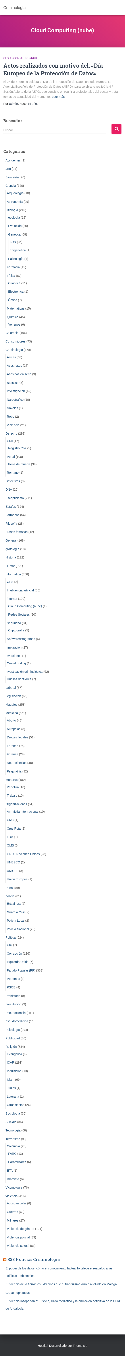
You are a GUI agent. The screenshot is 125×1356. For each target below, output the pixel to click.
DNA (9, 489)
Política (11, 937)
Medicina (12, 713)
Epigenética (18, 250)
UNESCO (13, 862)
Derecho (11, 433)
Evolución (15, 226)
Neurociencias (17, 763)
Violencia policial (18, 1237)
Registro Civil (17, 448)
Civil (10, 441)
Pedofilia (13, 787)
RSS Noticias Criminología (33, 1259)
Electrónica (15, 291)
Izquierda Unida (18, 962)
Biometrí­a (12, 177)
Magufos (11, 704)
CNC (10, 820)
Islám (10, 1079)
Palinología (15, 259)
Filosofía (11, 523)
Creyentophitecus (18, 1292)
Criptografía (16, 630)
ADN (13, 242)
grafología (12, 549)
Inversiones (13, 656)
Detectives (13, 481)
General (11, 540)
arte (8, 168)
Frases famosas (17, 532)
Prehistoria (13, 996)
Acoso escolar (16, 1203)
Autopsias (13, 729)
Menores (11, 779)
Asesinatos (14, 365)
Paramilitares (17, 1162)
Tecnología (13, 1130)
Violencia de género (20, 1229)
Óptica (12, 300)
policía (10, 896)
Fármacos (12, 515)
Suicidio (11, 1122)
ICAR (10, 1062)
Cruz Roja (14, 828)
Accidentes (13, 160)
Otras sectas (15, 1105)
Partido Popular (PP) (21, 970)
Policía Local (15, 920)
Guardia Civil (16, 912)
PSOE (11, 987)
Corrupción (14, 953)
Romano (13, 472)
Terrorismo (13, 1139)
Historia (11, 557)
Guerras (12, 1212)
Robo (10, 416)
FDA (10, 837)
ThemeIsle (80, 1345)
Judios (11, 1088)
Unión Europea (17, 879)
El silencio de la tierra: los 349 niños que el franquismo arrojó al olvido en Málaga (61, 1284)
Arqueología (15, 193)
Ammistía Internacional (22, 811)
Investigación (16, 391)
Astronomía (15, 201)
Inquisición (14, 1071)
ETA (10, 1170)
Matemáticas (15, 308)
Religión (11, 1046)
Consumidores (15, 341)
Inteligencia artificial (20, 590)
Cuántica (14, 283)
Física (11, 275)
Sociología (13, 1113)
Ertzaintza (14, 903)
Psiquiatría (14, 771)
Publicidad (13, 1038)
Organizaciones (16, 804)
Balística (13, 382)
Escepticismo (15, 498)
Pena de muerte (19, 464)
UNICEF (12, 871)
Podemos (13, 979)
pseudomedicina (17, 1021)
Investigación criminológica (24, 671)
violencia (11, 1196)
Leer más (58, 96)
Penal (11, 457)
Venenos (14, 324)
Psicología (13, 1030)
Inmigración (13, 647)
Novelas (12, 408)
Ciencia (11, 185)
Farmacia (13, 267)
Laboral (11, 687)
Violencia (13, 425)
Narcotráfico (15, 399)
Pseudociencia (16, 1013)
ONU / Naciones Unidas (23, 854)
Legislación (13, 696)
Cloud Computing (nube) (21, 58)
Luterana (13, 1096)
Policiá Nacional (18, 929)
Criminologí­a (14, 350)
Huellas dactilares (19, 679)
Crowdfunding (16, 663)
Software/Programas (21, 639)
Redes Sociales (19, 614)
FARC (12, 1153)
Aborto (11, 720)
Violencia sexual (18, 1245)
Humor (10, 566)
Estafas (11, 506)
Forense (12, 746)
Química (12, 317)
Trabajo (12, 795)
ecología (14, 217)
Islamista (13, 1179)
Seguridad (14, 623)
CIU (9, 945)
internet (12, 598)
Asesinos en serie (19, 374)
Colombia (12, 333)
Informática (13, 574)
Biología (12, 210)
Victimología (14, 1187)
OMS (10, 845)
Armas (11, 357)
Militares (12, 1220)
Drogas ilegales (17, 737)
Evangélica (14, 1054)
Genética (14, 234)
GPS (10, 582)
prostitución (13, 1004)
